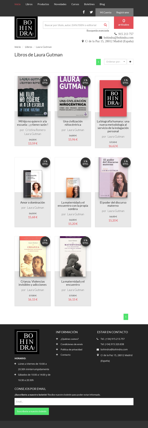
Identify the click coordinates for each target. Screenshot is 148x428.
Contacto (63, 354)
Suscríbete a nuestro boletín (31, 411)
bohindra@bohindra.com (118, 37)
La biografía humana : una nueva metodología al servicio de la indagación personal (113, 126)
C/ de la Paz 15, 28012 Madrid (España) (109, 41)
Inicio (19, 4)
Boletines (89, 4)
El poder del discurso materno (113, 204)
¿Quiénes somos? (67, 338)
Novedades (60, 4)
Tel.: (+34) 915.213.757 (113, 338)
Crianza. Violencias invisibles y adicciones (33, 283)
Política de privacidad (69, 349)
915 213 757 (125, 33)
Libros (29, 4)
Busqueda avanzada (98, 30)
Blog (102, 4)
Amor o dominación (32, 202)
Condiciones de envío (69, 344)
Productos (43, 4)
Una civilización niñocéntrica (73, 122)
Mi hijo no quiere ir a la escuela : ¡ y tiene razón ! (32, 122)
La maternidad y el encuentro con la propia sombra (73, 206)
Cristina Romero (35, 130)
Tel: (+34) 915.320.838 (112, 344)
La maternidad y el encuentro (73, 283)
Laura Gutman (32, 134)
